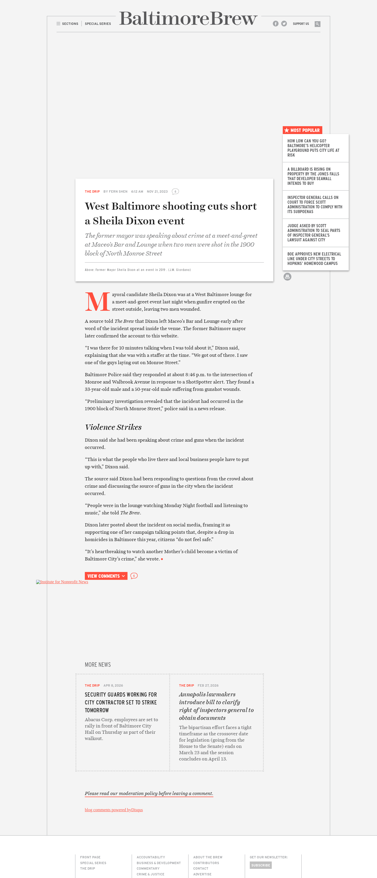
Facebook (276, 23)
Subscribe (260, 802)
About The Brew (208, 794)
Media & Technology (155, 833)
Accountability (151, 794)
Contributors (206, 800)
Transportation (152, 856)
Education (146, 822)
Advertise (202, 811)
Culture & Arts (150, 817)
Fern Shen (118, 191)
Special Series (93, 800)
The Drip (92, 191)
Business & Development (159, 800)
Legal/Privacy (206, 817)
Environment (149, 828)
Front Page (90, 794)
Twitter (284, 23)
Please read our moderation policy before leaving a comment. (149, 730)
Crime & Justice (150, 811)
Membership (204, 822)
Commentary (148, 805)
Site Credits (259, 855)
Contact (200, 805)
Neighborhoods (151, 839)
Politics (144, 845)
